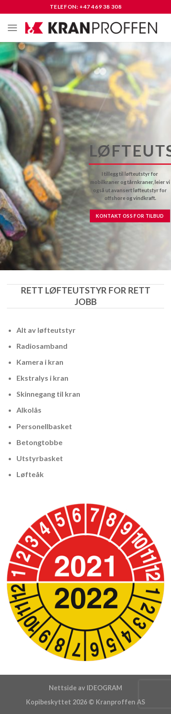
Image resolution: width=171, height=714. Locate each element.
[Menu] (12, 27)
